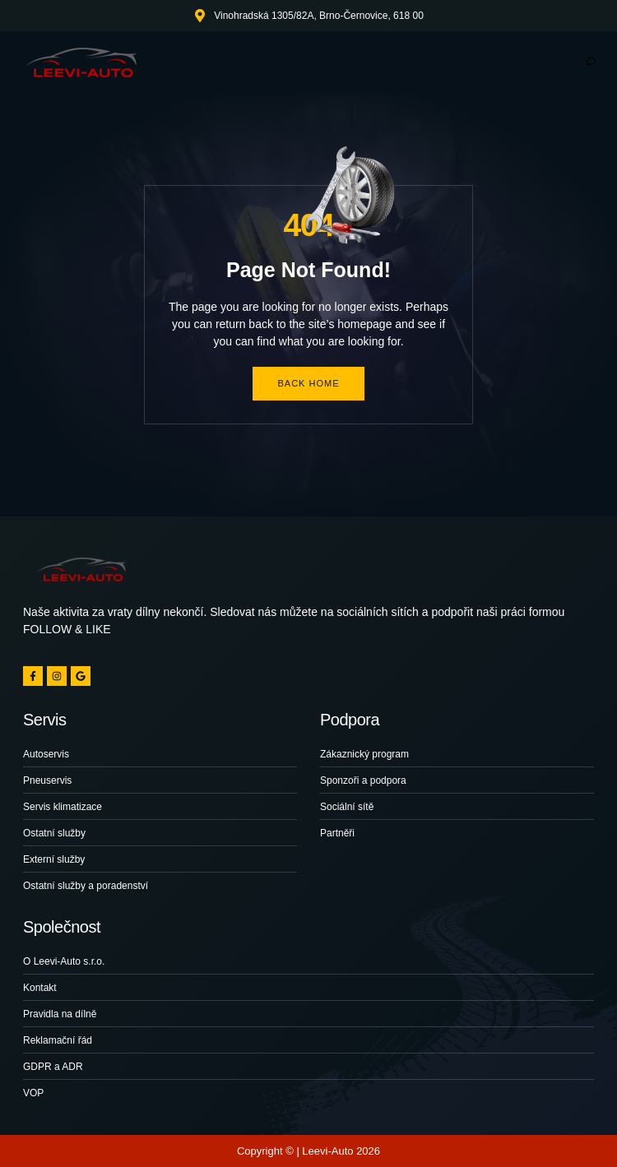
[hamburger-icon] (590, 62)
